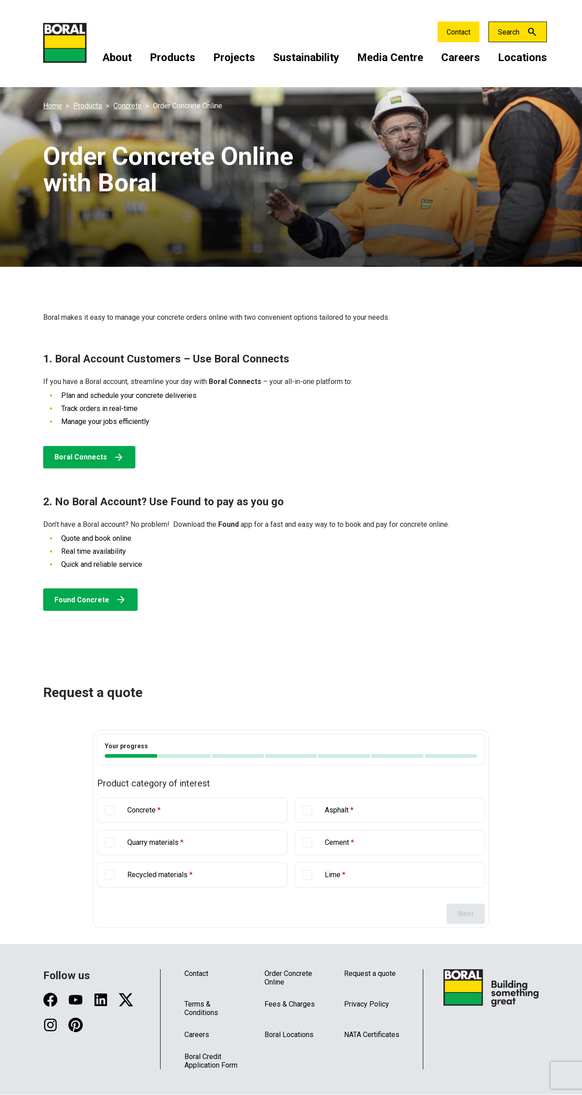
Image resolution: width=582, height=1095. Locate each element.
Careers (460, 57)
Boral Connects (89, 457)
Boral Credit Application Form (210, 1060)
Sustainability (306, 57)
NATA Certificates (371, 1034)
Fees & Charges (289, 1004)
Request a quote (370, 973)
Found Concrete (90, 599)
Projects (234, 57)
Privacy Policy (366, 1004)
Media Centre (390, 57)
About (117, 57)
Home (52, 106)
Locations (522, 57)
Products (172, 57)
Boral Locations (288, 1034)
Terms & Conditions (201, 1008)
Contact (458, 32)
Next (466, 914)
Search (508, 32)
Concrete (127, 106)
